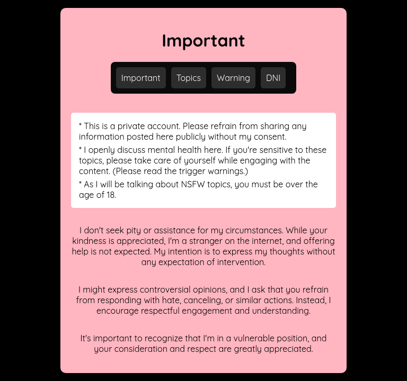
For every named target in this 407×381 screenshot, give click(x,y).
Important (141, 77)
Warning (233, 77)
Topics (188, 77)
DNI (273, 77)
